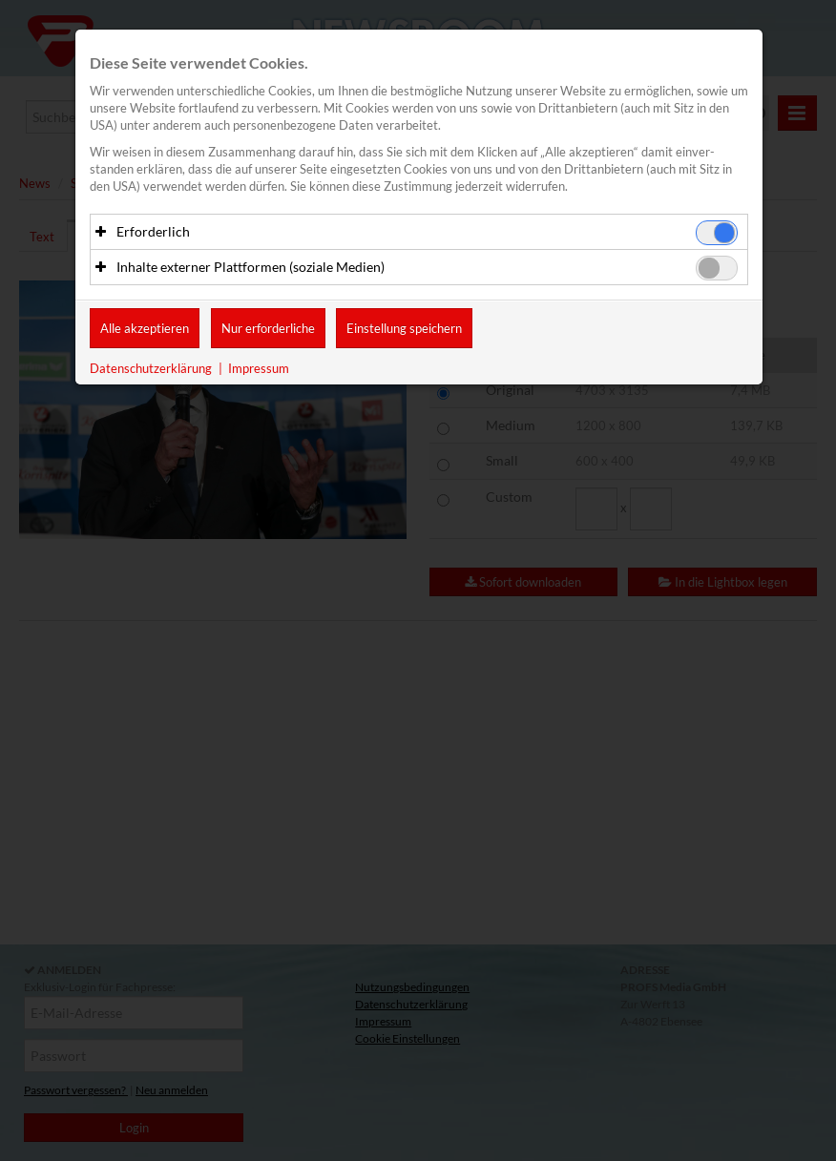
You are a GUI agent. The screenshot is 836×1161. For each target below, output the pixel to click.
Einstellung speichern (404, 328)
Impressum (258, 368)
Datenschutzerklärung (151, 368)
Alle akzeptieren (144, 328)
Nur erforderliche (268, 328)
